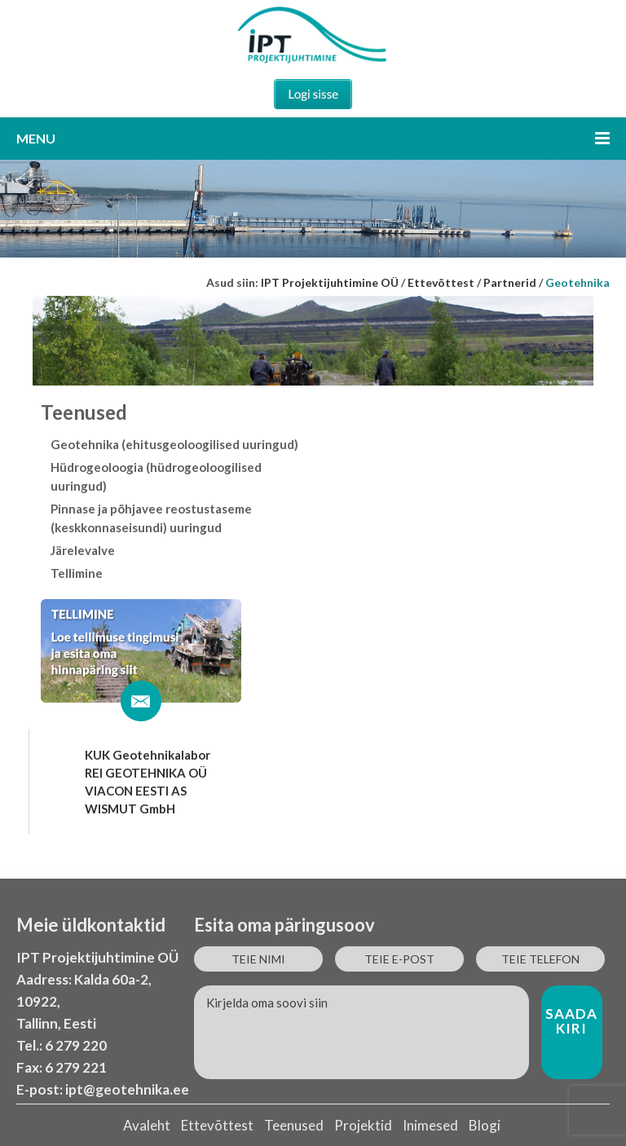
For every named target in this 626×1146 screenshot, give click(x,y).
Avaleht (146, 1125)
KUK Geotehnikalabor (147, 754)
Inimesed (430, 1125)
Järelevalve (83, 550)
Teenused (294, 1125)
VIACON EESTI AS (136, 790)
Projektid (363, 1125)
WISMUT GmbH (130, 808)
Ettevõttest (217, 1125)
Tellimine (77, 573)
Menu (313, 138)
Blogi (484, 1125)
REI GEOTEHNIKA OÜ (146, 772)
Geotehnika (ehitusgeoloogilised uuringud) (174, 444)
